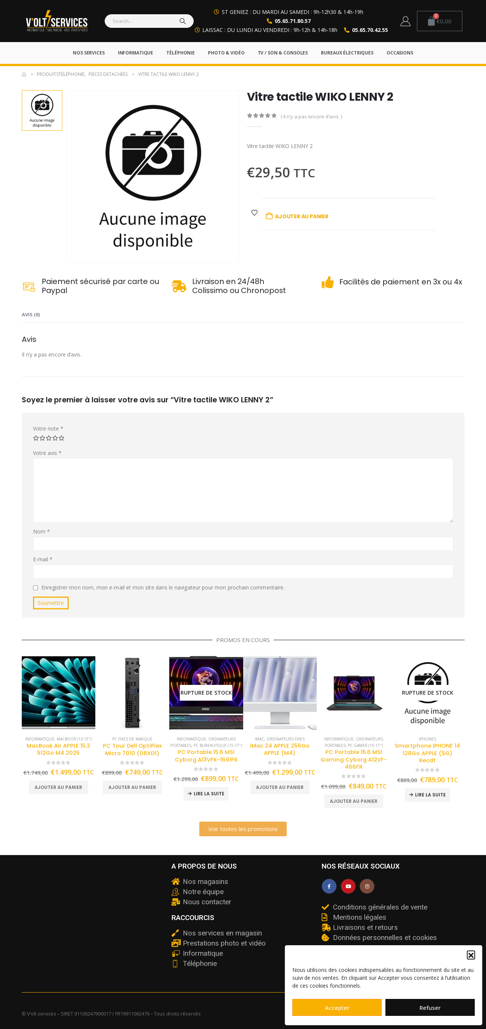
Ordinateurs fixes (285, 739)
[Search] (183, 21)
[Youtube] (348, 886)
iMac (259, 739)
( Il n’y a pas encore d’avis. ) (311, 116)
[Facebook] (329, 886)
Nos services (89, 53)
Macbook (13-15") (74, 739)
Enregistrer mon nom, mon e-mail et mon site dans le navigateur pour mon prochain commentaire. (163, 587)
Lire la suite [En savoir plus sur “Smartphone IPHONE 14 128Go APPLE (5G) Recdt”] (430, 795)
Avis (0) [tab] (31, 314)
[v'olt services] (93, 919)
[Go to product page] (59, 693)
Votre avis (47, 452)
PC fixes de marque (132, 739)
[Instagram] (367, 886)
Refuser (430, 1007)
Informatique (135, 53)
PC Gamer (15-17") (365, 745)
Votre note (48, 428)
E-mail (43, 559)
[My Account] (405, 21)
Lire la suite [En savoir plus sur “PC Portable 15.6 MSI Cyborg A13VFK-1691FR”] (209, 793)
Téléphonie (180, 53)
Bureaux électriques (347, 53)
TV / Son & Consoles (283, 53)
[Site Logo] (56, 21)
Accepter (337, 1007)
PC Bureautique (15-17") (218, 745)
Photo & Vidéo (226, 53)
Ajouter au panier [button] (58, 787)
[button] (471, 954)
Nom (41, 531)
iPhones (427, 739)
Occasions (400, 53)
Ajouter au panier (301, 216)
